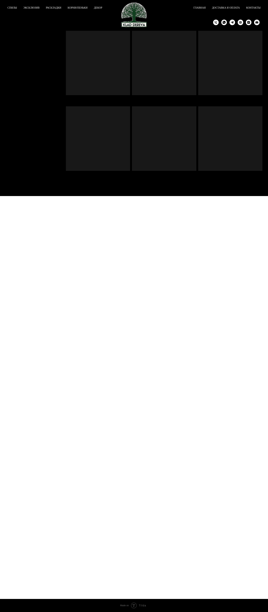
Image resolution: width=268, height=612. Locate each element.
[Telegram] (232, 22)
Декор (98, 7)
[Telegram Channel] (240, 22)
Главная (200, 7)
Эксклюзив (31, 7)
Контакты (253, 7)
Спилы (12, 7)
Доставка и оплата (226, 7)
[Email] (257, 22)
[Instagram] (248, 22)
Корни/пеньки (77, 7)
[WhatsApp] (224, 22)
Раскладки (53, 7)
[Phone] (216, 22)
